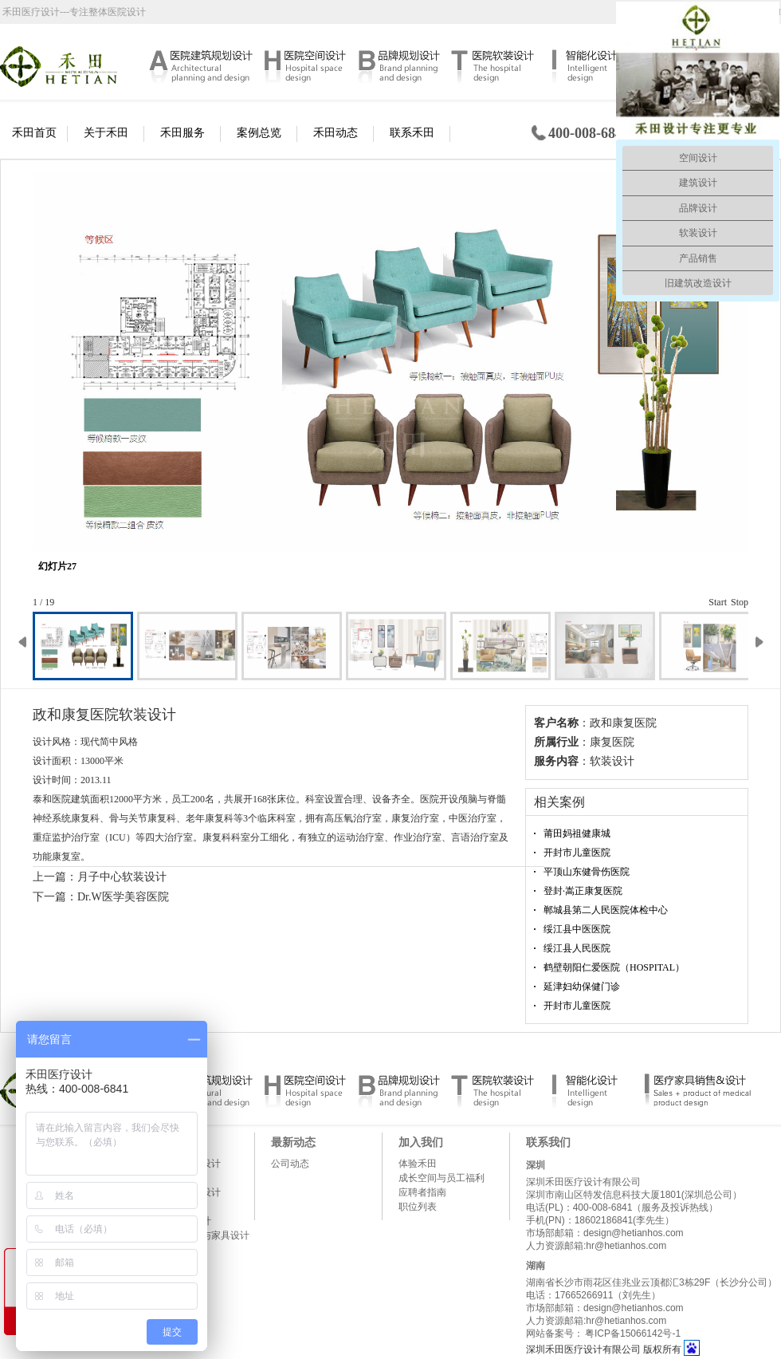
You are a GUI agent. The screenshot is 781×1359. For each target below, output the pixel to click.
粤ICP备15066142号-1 (633, 1333)
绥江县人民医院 (577, 948)
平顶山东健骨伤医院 (587, 871)
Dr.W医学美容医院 (123, 897)
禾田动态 (335, 133)
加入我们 (420, 1142)
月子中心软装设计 (122, 877)
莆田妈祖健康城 (577, 833)
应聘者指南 (422, 1192)
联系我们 (548, 1142)
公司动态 (290, 1163)
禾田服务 (182, 133)
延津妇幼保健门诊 (582, 986)
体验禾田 (417, 1163)
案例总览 (259, 133)
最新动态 (293, 1142)
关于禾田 (106, 133)
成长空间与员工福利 (441, 1178)
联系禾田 (412, 133)
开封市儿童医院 (577, 852)
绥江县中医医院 (577, 929)
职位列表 (417, 1206)
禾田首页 (34, 133)
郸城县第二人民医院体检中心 (606, 910)
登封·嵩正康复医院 (583, 890)
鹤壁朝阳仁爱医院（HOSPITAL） (614, 967)
